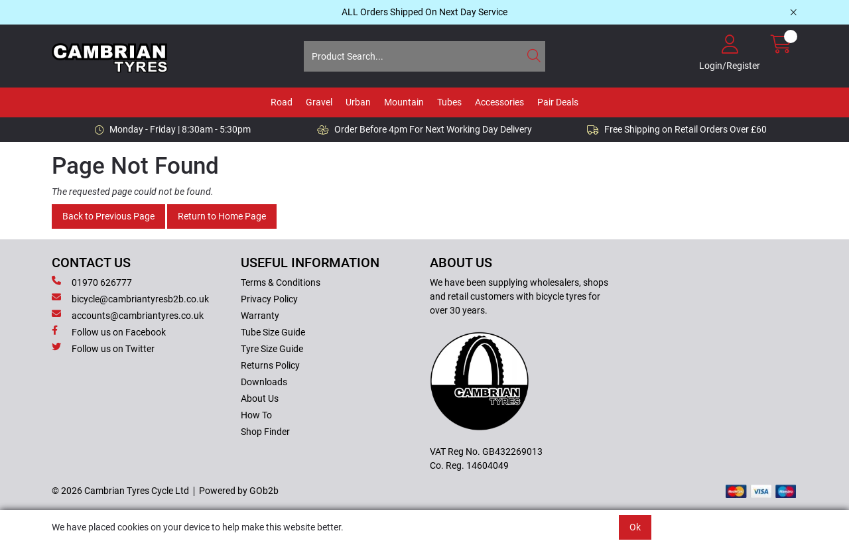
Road (282, 102)
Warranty (260, 315)
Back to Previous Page (108, 216)
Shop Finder (265, 431)
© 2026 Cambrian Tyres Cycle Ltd (120, 490)
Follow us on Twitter (103, 348)
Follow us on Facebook (109, 331)
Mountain (404, 102)
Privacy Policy (269, 299)
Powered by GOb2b (239, 490)
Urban (358, 102)
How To (256, 415)
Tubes (449, 102)
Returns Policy (270, 365)
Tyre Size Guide (272, 348)
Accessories (499, 102)
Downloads (264, 382)
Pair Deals (557, 102)
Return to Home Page (222, 216)
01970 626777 (92, 282)
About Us (260, 398)
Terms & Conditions (280, 282)
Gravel (319, 102)
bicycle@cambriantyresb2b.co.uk (130, 298)
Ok (635, 527)
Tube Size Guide (273, 332)
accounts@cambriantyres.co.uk (128, 315)
